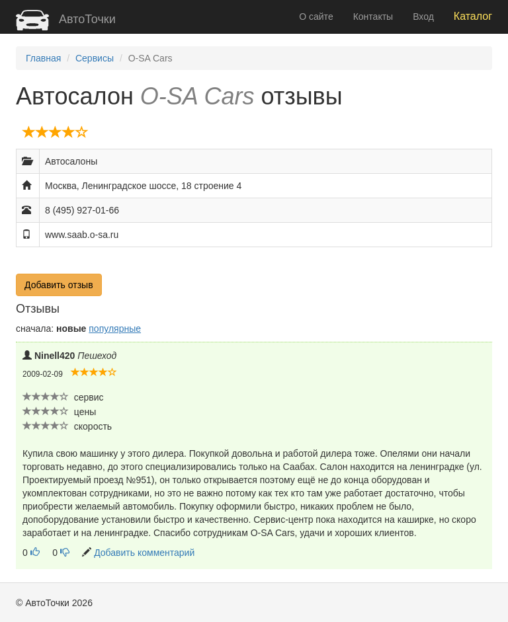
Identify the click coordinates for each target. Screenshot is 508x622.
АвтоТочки (66, 19)
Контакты (373, 16)
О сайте (316, 16)
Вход (423, 16)
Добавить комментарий (144, 552)
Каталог (473, 16)
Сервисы (94, 58)
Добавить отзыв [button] (58, 285)
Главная (43, 58)
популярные (115, 328)
